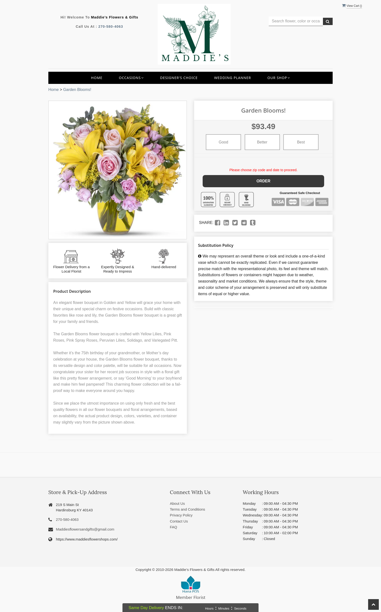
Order (263, 181)
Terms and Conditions (187, 509)
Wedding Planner (232, 77)
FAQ (173, 527)
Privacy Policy (181, 515)
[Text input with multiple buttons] (296, 21)
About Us (177, 503)
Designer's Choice (179, 77)
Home (97, 77)
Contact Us (179, 521)
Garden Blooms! (77, 90)
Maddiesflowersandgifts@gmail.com (85, 529)
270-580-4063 (110, 26)
